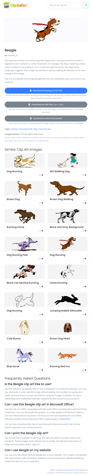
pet (49, 129)
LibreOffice (65, 419)
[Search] (65, 5)
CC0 (22, 134)
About (53, 470)
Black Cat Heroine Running (23, 282)
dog (35, 129)
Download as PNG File (46, 104)
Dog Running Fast (17, 255)
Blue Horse (13, 366)
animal (13, 129)
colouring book (25, 129)
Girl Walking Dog (60, 171)
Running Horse (15, 227)
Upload (59, 470)
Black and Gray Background (66, 227)
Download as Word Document (46, 118)
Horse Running (58, 282)
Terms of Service (81, 470)
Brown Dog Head (60, 338)
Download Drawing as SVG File (46, 90)
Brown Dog (13, 199)
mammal (42, 129)
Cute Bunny (14, 338)
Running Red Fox (60, 366)
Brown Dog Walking (61, 199)
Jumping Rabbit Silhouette (66, 310)
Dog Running (14, 171)
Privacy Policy (68, 470)
